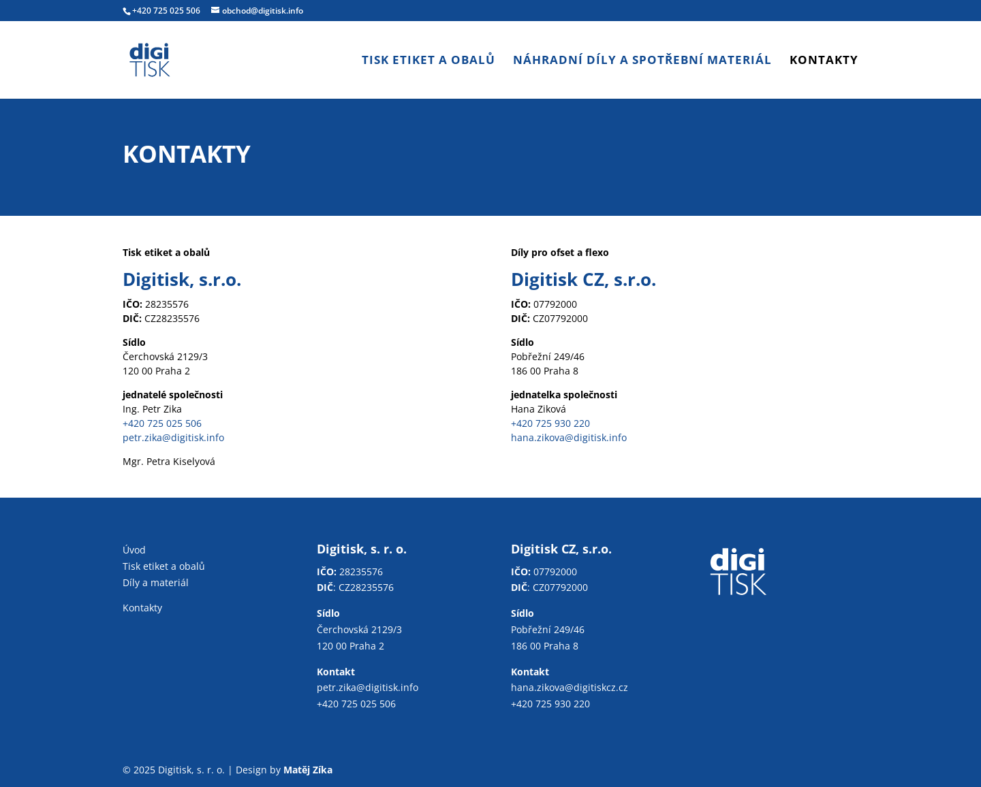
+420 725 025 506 (166, 10)
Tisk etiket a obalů (428, 61)
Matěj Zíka (307, 769)
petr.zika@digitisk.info (173, 437)
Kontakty (824, 61)
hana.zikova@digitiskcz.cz (569, 687)
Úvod (134, 549)
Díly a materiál (156, 582)
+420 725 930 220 (550, 423)
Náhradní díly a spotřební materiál (642, 61)
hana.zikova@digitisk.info (569, 437)
